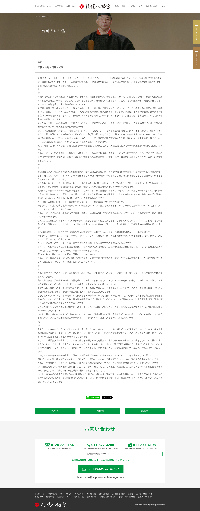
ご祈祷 (132, 6)
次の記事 (145, 411)
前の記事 (55, 411)
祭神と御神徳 (104, 494)
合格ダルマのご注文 (145, 497)
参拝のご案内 (120, 6)
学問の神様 (71, 6)
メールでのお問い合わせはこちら (104, 469)
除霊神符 (61, 497)
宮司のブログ (92, 497)
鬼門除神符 (50, 497)
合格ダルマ (39, 497)
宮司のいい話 (79, 497)
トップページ (39, 494)
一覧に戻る (100, 411)
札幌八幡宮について (43, 6)
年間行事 (59, 6)
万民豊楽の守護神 (118, 494)
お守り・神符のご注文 (127, 497)
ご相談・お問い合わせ (108, 497)
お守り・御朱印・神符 (148, 6)
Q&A (163, 6)
